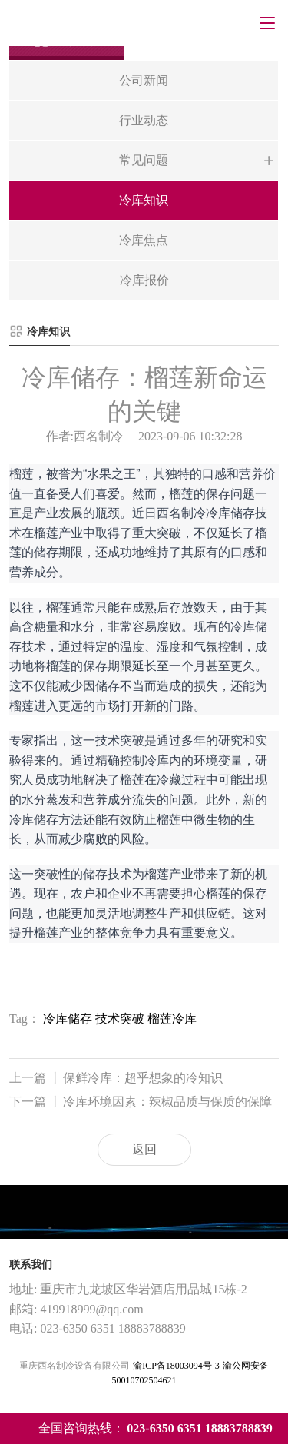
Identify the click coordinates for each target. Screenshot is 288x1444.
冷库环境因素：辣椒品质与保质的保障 (140, 1102)
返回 (144, 1149)
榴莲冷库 (172, 1018)
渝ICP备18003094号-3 (176, 1365)
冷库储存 (67, 1018)
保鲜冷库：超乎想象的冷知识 (116, 1079)
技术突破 (119, 1018)
